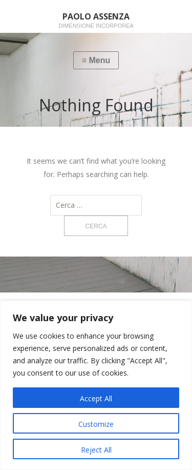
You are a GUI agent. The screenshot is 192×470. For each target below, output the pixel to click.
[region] (96, 385)
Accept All (96, 398)
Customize (96, 424)
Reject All (96, 450)
